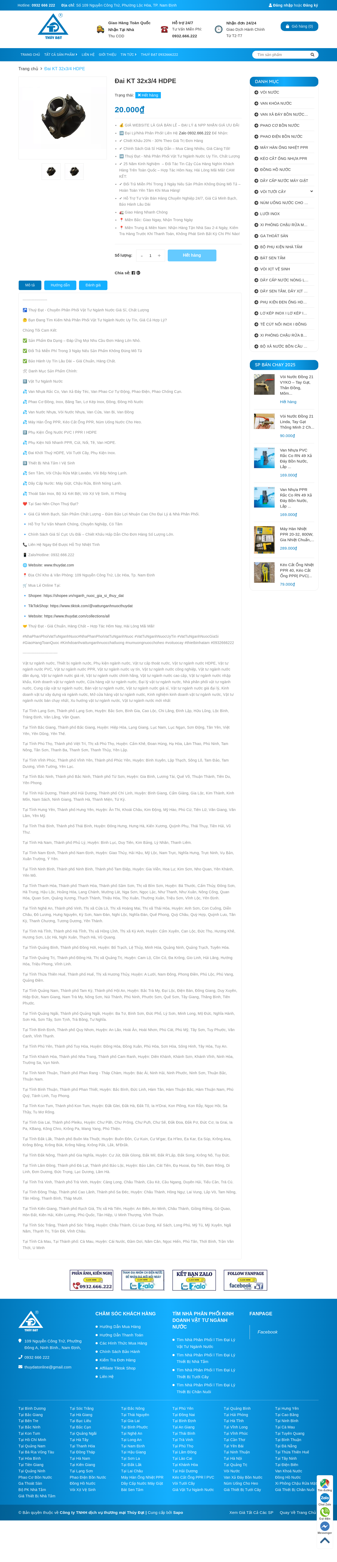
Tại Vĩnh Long (236, 1427)
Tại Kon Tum (29, 1433)
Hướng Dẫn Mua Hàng (120, 1326)
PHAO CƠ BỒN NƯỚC (280, 125)
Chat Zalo (325, 1499)
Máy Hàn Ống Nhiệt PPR (142, 1477)
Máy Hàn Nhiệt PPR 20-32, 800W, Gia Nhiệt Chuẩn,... (297, 534)
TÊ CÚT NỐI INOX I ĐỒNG (283, 324)
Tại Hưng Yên (287, 1408)
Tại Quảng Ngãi (83, 1433)
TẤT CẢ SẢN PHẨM (60, 55)
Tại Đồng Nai (183, 1415)
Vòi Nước (232, 1471)
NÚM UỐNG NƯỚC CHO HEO (286, 203)
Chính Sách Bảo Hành (120, 1351)
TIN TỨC (129, 55)
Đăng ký (310, 5)
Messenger (325, 1528)
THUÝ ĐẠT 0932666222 (159, 55)
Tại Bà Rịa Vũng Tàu (36, 1452)
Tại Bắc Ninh (29, 1427)
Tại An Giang (183, 1427)
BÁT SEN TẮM (272, 258)
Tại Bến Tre (28, 1421)
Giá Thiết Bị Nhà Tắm (36, 1496)
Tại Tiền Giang (30, 1465)
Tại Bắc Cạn (80, 1427)
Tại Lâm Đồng (184, 1452)
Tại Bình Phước (134, 1427)
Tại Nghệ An (131, 1433)
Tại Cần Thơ (234, 1440)
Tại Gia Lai (130, 1421)
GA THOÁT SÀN (274, 236)
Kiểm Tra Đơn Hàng (118, 1360)
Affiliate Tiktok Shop (118, 1368)
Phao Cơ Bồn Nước (35, 1477)
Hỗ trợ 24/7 (182, 23)
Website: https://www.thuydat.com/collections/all (68, 616)
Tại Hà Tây (79, 1440)
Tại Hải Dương (185, 1471)
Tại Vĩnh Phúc (236, 1433)
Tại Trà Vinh (182, 1440)
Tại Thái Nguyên (135, 1415)
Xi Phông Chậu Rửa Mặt (296, 1483)
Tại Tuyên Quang (289, 1433)
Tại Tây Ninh (286, 1458)
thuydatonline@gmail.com (48, 1367)
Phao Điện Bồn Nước (88, 1477)
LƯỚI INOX (270, 214)
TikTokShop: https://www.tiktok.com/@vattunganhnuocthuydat (80, 606)
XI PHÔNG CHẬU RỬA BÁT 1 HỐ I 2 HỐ (287, 335)
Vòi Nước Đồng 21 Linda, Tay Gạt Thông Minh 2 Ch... (297, 421)
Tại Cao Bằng (287, 1415)
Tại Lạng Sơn (81, 1471)
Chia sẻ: (123, 273)
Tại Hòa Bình (29, 1458)
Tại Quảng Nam (32, 1446)
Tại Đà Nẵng (286, 1446)
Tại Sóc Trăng (82, 1408)
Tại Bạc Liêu (80, 1421)
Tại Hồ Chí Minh (32, 1440)
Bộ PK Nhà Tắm (32, 1490)
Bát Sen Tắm (132, 1490)
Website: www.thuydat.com (51, 565)
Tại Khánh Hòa (185, 1465)
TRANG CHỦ (30, 55)
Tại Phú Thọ (182, 1446)
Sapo (178, 1512)
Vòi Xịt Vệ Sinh (83, 1490)
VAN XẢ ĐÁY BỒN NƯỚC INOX (287, 114)
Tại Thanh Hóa (82, 1446)
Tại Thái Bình (183, 1433)
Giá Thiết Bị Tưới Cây (242, 1490)
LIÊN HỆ (88, 55)
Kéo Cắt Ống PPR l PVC (193, 1477)
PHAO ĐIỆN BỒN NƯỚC (281, 136)
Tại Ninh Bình (286, 1421)
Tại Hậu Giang (133, 1452)
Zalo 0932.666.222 (195, 133)
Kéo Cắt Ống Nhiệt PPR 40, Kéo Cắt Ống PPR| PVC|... (297, 570)
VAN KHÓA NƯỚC (276, 103)
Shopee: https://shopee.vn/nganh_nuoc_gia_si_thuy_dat (76, 596)
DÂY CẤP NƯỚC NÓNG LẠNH (286, 280)
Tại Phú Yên (183, 1408)
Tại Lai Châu (132, 1471)
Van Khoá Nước (288, 1471)
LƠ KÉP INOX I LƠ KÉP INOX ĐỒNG (287, 313)
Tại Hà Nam (80, 1458)
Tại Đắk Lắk (131, 1465)
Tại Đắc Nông (133, 1408)
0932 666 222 (43, 5)
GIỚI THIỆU (107, 55)
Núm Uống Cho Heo (241, 1483)
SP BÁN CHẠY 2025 (275, 364)
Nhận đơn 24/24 (241, 23)
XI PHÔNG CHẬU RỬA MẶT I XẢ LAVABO (287, 225)
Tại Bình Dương (32, 1408)
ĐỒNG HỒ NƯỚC (275, 170)
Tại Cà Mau (285, 1427)
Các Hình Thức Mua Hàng (123, 1343)
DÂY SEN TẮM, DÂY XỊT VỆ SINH (287, 291)
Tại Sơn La (130, 1458)
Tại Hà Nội (233, 1458)
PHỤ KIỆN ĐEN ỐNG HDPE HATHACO (287, 302)
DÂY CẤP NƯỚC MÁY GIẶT (284, 181)
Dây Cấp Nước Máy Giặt (142, 1483)
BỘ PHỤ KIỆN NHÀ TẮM (281, 247)
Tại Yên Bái (234, 1446)
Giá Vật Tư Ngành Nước (193, 1490)
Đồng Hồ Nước (288, 1477)
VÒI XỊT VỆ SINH (275, 269)
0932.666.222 (184, 36)
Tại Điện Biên (286, 1465)
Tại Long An (131, 1440)
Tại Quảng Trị (235, 1465)
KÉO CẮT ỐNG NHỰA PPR (283, 158)
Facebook (268, 1332)
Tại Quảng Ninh (31, 1471)
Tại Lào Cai (182, 1458)
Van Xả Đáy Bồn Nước (243, 1477)
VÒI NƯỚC (269, 92)
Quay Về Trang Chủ (298, 1512)
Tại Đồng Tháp (82, 1452)
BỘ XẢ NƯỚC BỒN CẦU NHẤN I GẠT (287, 346)
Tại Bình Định (184, 1421)
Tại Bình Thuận (288, 1440)
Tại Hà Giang (81, 1415)
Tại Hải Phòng (236, 1415)
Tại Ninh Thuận (237, 1452)
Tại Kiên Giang (82, 1465)
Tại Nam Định (133, 1446)
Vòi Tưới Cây (183, 1483)
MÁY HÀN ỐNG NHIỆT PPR (284, 147)
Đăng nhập (281, 5)
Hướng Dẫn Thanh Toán (121, 1335)
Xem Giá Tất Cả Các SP (252, 1512)
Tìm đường (325, 1485)
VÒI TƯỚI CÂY (273, 192)
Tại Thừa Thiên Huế (292, 1452)
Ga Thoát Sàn (30, 1483)
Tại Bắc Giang (30, 1415)
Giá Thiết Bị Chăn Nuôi (295, 1490)
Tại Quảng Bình (237, 1408)
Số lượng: (123, 255)
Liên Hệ (107, 1376)
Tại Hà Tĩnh (234, 1421)
